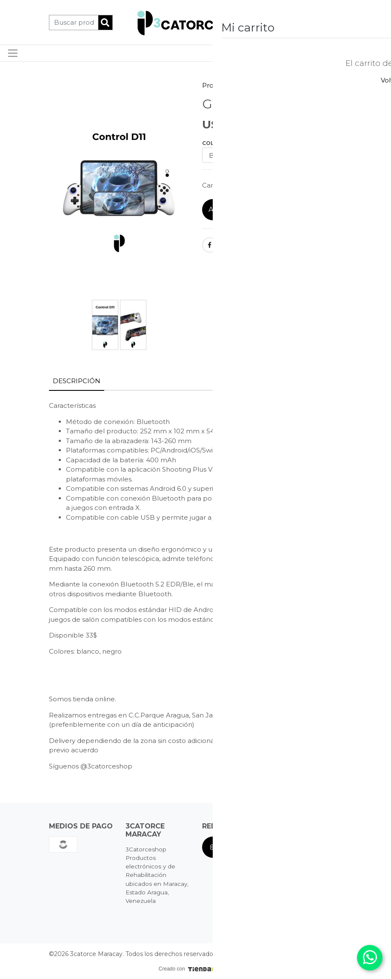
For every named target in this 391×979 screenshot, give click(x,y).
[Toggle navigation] (13, 53)
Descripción (76, 381)
